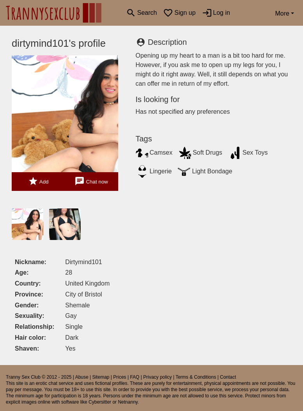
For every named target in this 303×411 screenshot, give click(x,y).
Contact (228, 377)
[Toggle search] (141, 13)
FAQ (134, 377)
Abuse (82, 377)
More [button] (282, 13)
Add (38, 181)
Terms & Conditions (195, 377)
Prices (119, 377)
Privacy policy (157, 377)
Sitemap (100, 377)
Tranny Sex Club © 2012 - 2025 (39, 377)
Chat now (91, 181)
